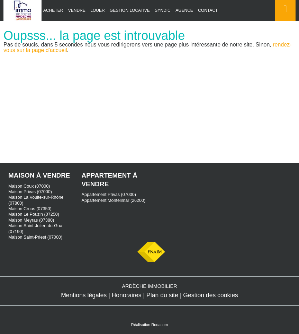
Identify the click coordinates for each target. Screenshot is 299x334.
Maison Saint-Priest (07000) (35, 237)
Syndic (162, 10)
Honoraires (127, 295)
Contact (208, 10)
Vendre (76, 10)
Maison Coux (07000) (29, 186)
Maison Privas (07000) (30, 191)
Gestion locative (130, 10)
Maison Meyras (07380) (31, 220)
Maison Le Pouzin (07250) (33, 214)
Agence (184, 10)
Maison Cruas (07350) (30, 208)
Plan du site (162, 295)
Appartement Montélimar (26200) (114, 200)
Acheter (53, 10)
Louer (97, 10)
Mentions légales (84, 295)
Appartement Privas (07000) (109, 194)
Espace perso (284, 20)
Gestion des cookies (210, 295)
